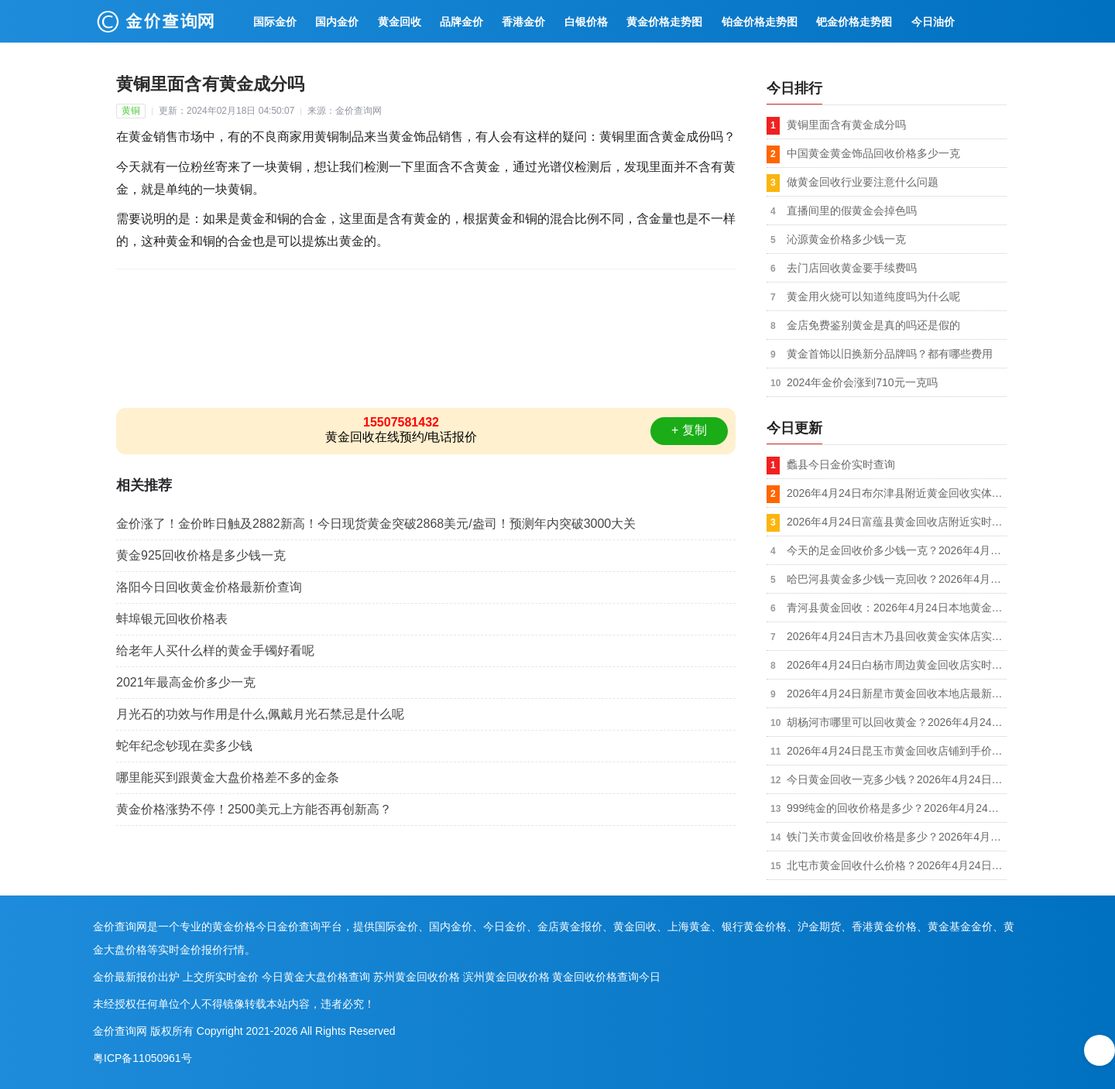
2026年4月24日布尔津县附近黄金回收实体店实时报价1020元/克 (897, 493)
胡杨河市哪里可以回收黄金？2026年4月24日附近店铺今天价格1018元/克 (897, 722)
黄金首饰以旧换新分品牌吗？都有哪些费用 (890, 354)
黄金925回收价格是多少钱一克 (201, 555)
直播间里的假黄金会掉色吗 (852, 210)
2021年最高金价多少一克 (186, 682)
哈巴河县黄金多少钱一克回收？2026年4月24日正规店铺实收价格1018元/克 (897, 579)
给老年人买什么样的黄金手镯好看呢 (215, 650)
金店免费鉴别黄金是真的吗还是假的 (873, 325)
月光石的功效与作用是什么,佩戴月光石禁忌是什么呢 (260, 714)
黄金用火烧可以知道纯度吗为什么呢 (873, 296)
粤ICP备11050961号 (142, 1058)
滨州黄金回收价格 (506, 977)
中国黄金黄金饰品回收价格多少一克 (873, 153)
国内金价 (337, 21)
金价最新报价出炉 (136, 977)
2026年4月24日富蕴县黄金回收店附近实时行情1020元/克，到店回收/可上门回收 (897, 521)
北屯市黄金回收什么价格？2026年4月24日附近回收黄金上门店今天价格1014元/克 (897, 865)
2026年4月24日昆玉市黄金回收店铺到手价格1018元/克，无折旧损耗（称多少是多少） (897, 751)
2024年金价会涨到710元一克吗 (862, 382)
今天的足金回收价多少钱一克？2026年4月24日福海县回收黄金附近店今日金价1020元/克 (897, 550)
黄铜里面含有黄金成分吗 (846, 124)
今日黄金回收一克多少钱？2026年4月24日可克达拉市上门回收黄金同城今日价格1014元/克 (897, 779)
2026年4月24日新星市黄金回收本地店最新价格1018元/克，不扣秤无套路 (897, 693)
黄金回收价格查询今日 (606, 977)
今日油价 (933, 21)
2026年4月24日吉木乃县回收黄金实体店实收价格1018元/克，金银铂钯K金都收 (897, 636)
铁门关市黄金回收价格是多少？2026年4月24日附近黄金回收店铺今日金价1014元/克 (897, 836)
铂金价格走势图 (760, 21)
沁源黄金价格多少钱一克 (846, 239)
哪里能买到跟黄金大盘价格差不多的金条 (227, 777)
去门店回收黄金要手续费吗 (852, 268)
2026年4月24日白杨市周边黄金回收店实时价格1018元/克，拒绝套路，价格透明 (897, 665)
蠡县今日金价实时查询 (841, 464)
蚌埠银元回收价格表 (172, 618)
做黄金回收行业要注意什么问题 (862, 182)
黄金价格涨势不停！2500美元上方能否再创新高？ (254, 809)
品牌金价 (461, 21)
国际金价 (275, 21)
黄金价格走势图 (664, 21)
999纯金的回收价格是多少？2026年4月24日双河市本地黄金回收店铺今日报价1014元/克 (897, 808)
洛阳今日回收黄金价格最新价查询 (209, 587)
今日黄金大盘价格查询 (316, 977)
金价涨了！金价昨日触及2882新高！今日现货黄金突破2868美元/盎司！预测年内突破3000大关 (376, 523)
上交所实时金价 (221, 977)
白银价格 (586, 21)
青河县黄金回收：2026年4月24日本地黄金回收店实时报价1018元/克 (897, 607)
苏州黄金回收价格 (416, 977)
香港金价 (523, 21)
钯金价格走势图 (854, 21)
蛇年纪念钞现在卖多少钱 (184, 745)
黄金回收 (399, 21)
